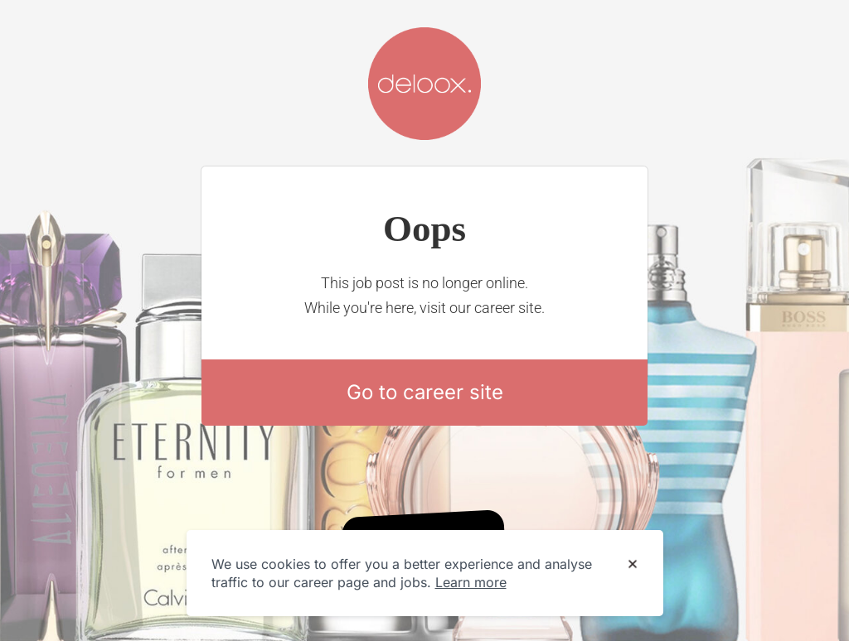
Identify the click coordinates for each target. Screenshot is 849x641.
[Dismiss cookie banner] (632, 564)
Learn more (471, 582)
